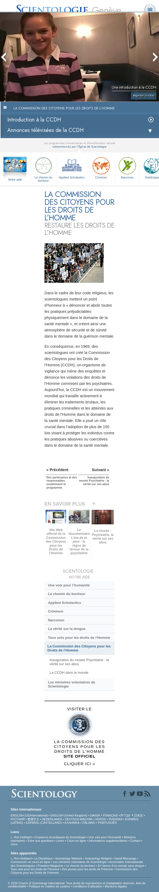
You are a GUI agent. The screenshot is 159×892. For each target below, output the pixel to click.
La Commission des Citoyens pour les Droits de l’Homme (79, 648)
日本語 (138, 815)
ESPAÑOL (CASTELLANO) (44, 822)
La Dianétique (43, 858)
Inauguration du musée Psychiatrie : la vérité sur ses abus (79, 662)
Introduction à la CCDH (34, 120)
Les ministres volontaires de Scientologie (71, 684)
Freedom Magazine (50, 865)
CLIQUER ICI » (79, 763)
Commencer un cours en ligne (30, 862)
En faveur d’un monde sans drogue (121, 865)
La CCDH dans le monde (69, 673)
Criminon (101, 167)
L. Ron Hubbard (21, 837)
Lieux (14, 844)
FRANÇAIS (110, 815)
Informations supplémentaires (108, 840)
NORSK (100, 819)
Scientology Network (68, 858)
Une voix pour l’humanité (69, 585)
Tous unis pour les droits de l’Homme (79, 638)
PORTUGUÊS (107, 822)
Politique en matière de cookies (49, 886)
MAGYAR (86, 819)
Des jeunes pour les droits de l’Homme (87, 869)
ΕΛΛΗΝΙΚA (72, 822)
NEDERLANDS (52, 819)
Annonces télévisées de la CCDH (45, 130)
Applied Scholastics (71, 167)
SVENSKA (115, 819)
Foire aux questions (41, 840)
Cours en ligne (76, 840)
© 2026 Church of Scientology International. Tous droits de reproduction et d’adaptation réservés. (72, 883)
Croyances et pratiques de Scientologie (60, 837)
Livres (60, 840)
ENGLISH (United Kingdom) (68, 815)
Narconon (127, 167)
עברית (125, 815)
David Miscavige (125, 858)
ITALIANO (88, 822)
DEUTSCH (72, 819)
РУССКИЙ (18, 819)
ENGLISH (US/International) (29, 815)
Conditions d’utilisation (87, 886)
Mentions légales (116, 886)
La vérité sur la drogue (66, 629)
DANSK (95, 815)
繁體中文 (33, 819)
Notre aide (15, 179)
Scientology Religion (98, 858)
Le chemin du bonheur (43, 169)
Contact (135, 840)
